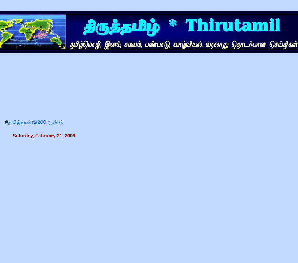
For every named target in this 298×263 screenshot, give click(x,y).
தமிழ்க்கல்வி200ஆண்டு (36, 122)
